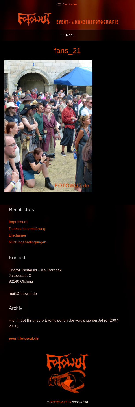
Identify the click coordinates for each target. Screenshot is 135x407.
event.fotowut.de (24, 338)
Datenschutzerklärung (27, 229)
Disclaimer (17, 235)
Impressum (18, 222)
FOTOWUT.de (60, 402)
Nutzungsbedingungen (27, 242)
